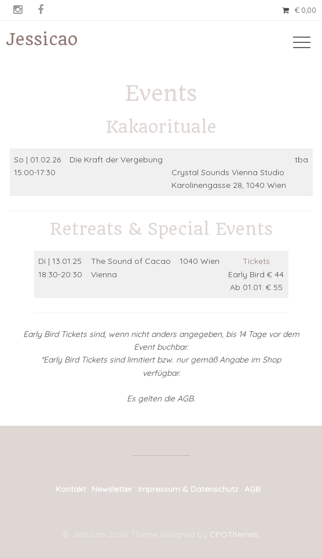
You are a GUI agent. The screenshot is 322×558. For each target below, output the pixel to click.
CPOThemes (234, 534)
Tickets (256, 261)
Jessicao (42, 39)
